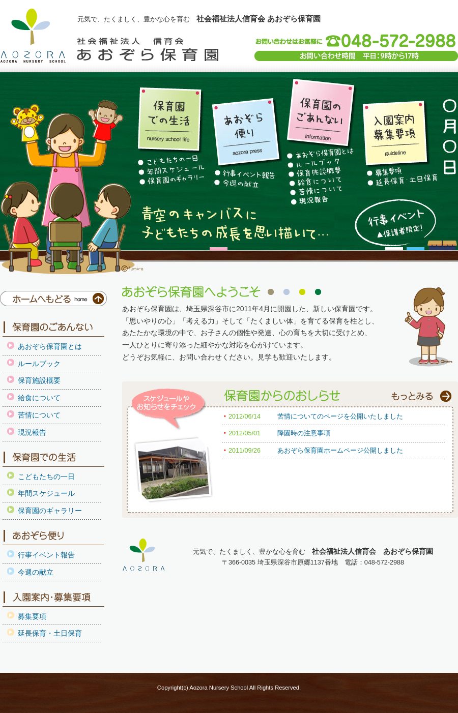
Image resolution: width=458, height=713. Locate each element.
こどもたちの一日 (46, 476)
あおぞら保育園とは (50, 346)
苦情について (39, 415)
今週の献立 (35, 572)
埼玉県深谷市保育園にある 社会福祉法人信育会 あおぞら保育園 (33, 36)
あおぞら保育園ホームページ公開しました (340, 450)
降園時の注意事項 (303, 433)
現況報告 (32, 432)
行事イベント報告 (46, 555)
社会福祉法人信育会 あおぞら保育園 (147, 49)
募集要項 (32, 616)
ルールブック (39, 364)
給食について (39, 398)
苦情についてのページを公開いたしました (340, 416)
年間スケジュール (46, 493)
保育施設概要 (39, 380)
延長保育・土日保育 (50, 633)
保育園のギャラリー (50, 511)
